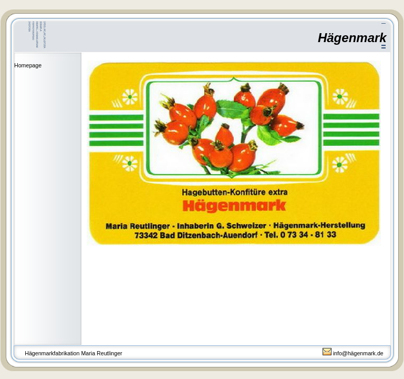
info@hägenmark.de (353, 353)
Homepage (28, 65)
